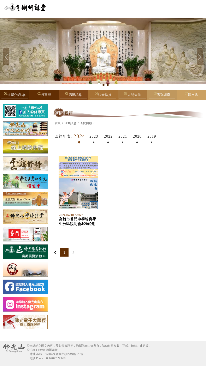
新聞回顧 (86, 123)
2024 (79, 136)
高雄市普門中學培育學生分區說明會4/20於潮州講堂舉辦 (77, 221)
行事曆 (46, 95)
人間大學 (132, 96)
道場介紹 (14, 96)
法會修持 (103, 96)
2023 (93, 136)
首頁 (57, 123)
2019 (151, 136)
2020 (137, 136)
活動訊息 (73, 96)
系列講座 (162, 96)
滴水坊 (193, 95)
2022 (108, 136)
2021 (122, 136)
